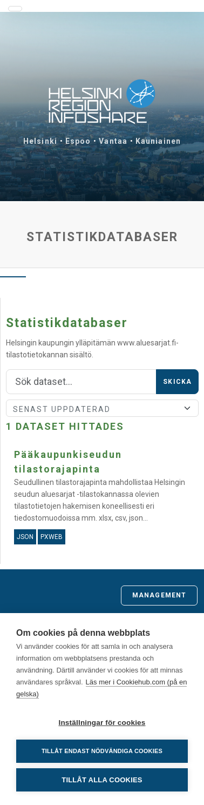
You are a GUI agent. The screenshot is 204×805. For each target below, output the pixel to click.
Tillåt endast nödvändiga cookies (102, 751)
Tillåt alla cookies (102, 780)
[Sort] (102, 408)
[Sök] (81, 381)
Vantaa (113, 141)
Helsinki (40, 141)
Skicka (177, 381)
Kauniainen (158, 141)
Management (159, 595)
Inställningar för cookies (101, 722)
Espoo (78, 141)
